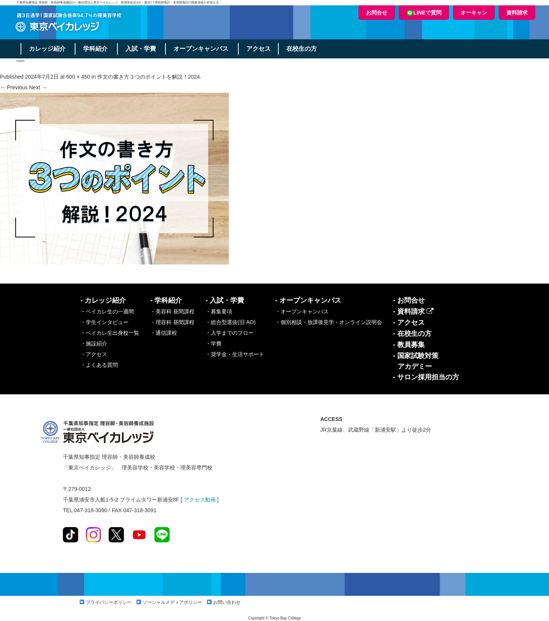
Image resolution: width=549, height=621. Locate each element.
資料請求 (517, 13)
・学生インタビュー (104, 322)
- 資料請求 (413, 311)
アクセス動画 (200, 500)
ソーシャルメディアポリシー (172, 602)
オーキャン (474, 13)
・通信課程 (163, 333)
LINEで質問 (423, 13)
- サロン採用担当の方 (426, 377)
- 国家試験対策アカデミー (415, 361)
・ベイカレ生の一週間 (107, 311)
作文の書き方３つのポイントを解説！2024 (148, 77)
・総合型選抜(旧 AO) (230, 322)
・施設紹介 (93, 343)
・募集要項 (218, 311)
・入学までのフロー (229, 333)
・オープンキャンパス (302, 311)
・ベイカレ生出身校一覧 (109, 333)
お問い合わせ (227, 602)
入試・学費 (141, 48)
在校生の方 (302, 48)
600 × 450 (78, 77)
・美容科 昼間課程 (172, 311)
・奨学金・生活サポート (234, 354)
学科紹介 (95, 48)
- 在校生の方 (412, 333)
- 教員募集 (409, 344)
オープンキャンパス (201, 48)
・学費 (213, 343)
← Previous (13, 87)
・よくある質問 (99, 365)
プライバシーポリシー (109, 602)
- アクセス (409, 322)
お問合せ (376, 13)
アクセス (259, 48)
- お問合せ (409, 300)
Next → (38, 87)
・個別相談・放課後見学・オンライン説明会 (328, 322)
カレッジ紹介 (47, 48)
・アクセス (93, 354)
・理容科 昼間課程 (172, 322)
